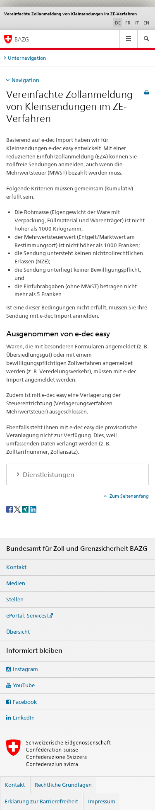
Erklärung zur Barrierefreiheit (41, 801)
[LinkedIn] (33, 509)
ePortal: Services (26, 615)
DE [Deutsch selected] (118, 23)
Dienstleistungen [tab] (47, 475)
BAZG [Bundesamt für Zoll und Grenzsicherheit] (21, 39)
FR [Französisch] (128, 23)
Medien (15, 583)
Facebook (25, 701)
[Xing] (26, 509)
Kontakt (16, 567)
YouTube (24, 685)
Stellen (15, 599)
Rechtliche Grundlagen (63, 784)
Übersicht (18, 631)
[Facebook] (10, 509)
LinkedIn (24, 717)
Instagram (25, 669)
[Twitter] (18, 509)
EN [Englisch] (146, 23)
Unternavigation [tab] (27, 58)
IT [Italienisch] (137, 23)
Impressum (101, 801)
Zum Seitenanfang (128, 496)
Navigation (25, 80)
